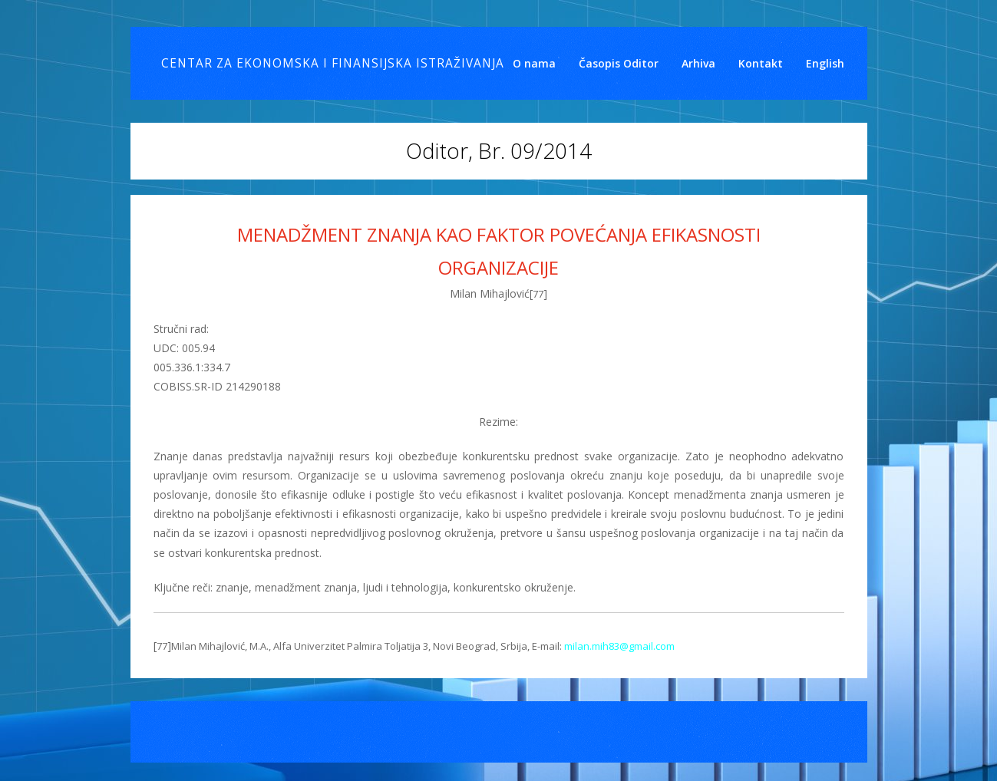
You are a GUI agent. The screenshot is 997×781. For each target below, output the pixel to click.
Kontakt (760, 63)
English (825, 63)
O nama (534, 63)
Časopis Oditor (619, 63)
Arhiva (698, 63)
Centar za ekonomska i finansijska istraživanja (332, 63)
